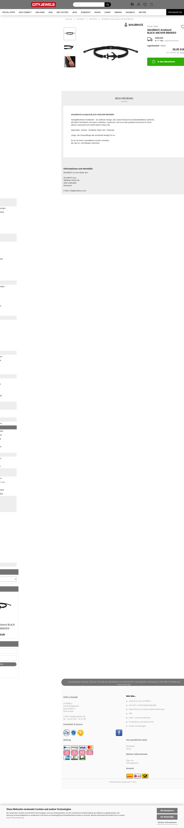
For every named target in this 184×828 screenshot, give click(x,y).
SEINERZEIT (86, 12)
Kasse (128, 749)
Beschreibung (124, 98)
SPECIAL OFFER (8, 12)
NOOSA (98, 12)
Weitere (142, 12)
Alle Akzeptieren (167, 810)
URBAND (118, 12)
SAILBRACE (130, 12)
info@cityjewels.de (77, 716)
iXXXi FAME (40, 12)
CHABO (107, 12)
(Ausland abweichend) (171, 41)
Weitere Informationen (167, 822)
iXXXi (50, 12)
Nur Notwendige (167, 817)
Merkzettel (130, 746)
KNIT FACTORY (62, 12)
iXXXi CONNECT (25, 12)
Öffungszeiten (175, 12)
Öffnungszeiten (132, 763)
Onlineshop (113, 782)
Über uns (130, 760)
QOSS (74, 12)
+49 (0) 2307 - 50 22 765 (76, 719)
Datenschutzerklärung (15, 818)
